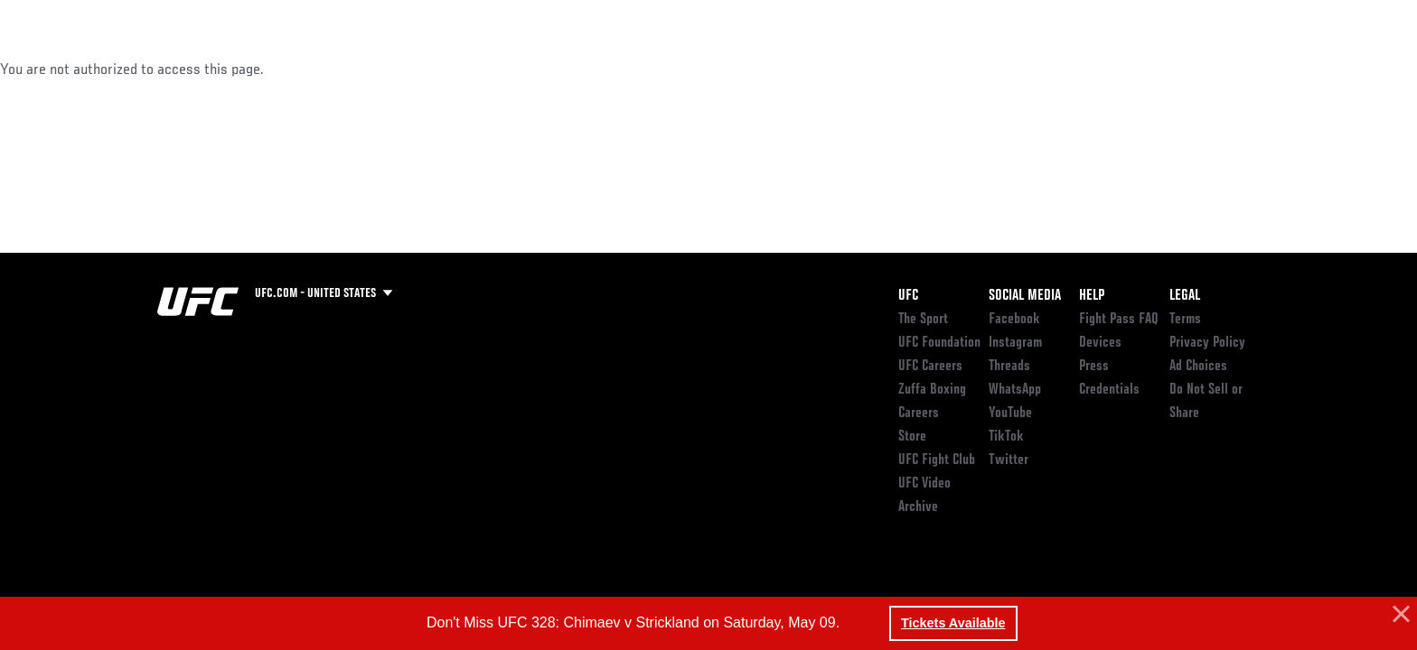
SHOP (1220, 68)
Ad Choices (1198, 366)
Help (1091, 296)
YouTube (1010, 413)
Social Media (1025, 296)
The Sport (923, 319)
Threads (1009, 366)
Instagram (1015, 343)
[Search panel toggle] (1269, 69)
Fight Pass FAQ (1119, 319)
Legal (1184, 296)
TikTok (1006, 437)
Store (912, 437)
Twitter (1008, 460)
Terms (1185, 319)
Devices (1100, 343)
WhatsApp (1015, 390)
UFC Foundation (939, 343)
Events (137, 68)
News (365, 68)
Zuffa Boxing (1140, 68)
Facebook (1014, 319)
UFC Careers (930, 366)
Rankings (214, 68)
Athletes (294, 68)
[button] (1399, 615)
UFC (908, 296)
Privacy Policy (1207, 343)
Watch (1053, 68)
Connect (980, 68)
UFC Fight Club (936, 460)
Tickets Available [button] (953, 623)
